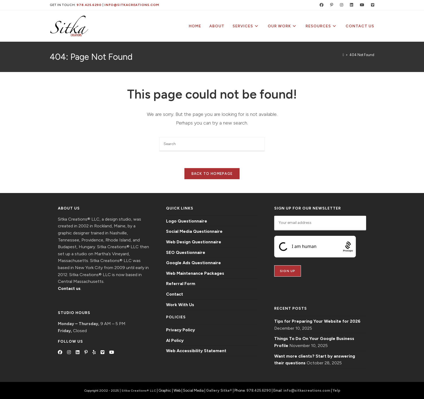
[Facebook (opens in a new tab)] (320, 5)
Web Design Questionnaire (193, 241)
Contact (174, 294)
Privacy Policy (180, 329)
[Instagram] (69, 352)
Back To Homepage (212, 174)
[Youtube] (111, 352)
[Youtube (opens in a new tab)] (360, 5)
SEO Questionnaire (185, 252)
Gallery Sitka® (219, 390)
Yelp (336, 390)
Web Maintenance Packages (195, 273)
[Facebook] (60, 352)
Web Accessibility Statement (196, 350)
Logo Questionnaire (186, 221)
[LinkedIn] (78, 352)
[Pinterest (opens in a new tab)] (330, 5)
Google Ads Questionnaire (193, 262)
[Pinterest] (86, 352)
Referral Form (180, 283)
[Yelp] (94, 352)
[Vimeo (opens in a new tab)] (370, 5)
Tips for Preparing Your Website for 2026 (317, 321)
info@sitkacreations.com (131, 5)
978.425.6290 (89, 5)
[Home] (343, 55)
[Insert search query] (212, 144)
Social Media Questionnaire (194, 231)
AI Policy (175, 340)
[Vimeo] (102, 352)
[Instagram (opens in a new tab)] (340, 5)
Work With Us (180, 304)
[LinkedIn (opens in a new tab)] (350, 5)
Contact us (69, 288)
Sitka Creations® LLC (139, 391)
